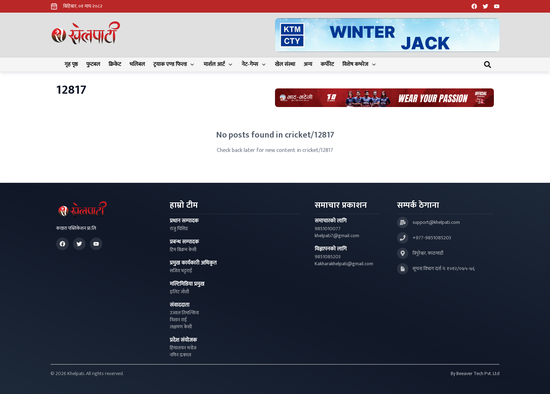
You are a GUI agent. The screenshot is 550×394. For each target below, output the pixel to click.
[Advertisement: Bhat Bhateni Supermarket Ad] (384, 97)
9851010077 (328, 228)
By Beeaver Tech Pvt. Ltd (475, 373)
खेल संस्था (285, 64)
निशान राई (178, 319)
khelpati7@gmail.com (337, 235)
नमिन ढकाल (180, 355)
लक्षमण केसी (181, 326)
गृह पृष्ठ (71, 64)
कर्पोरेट (327, 64)
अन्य (307, 64)
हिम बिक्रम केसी (183, 249)
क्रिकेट (114, 64)
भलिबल (137, 64)
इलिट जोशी (179, 291)
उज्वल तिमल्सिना (184, 312)
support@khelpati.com (436, 222)
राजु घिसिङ (179, 228)
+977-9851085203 (431, 237)
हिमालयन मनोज (183, 348)
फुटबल (93, 64)
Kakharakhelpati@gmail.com (344, 263)
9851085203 (328, 256)
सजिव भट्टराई (181, 270)
